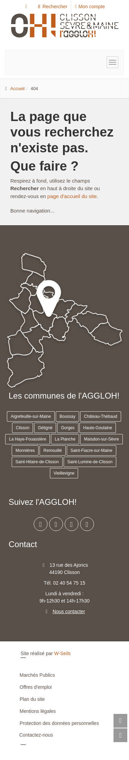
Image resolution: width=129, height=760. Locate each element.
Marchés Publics (37, 675)
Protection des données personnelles (59, 723)
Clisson (22, 427)
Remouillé (52, 450)
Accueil (17, 88)
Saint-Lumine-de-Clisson (89, 461)
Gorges (67, 427)
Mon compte (90, 6)
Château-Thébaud (100, 416)
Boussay (67, 416)
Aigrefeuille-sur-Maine (31, 416)
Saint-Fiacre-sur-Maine (91, 450)
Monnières (25, 450)
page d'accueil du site (72, 196)
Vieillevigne (64, 473)
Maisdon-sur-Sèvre (101, 439)
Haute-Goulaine (97, 427)
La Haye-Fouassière (27, 439)
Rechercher (52, 6)
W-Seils (62, 653)
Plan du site (32, 699)
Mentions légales (38, 711)
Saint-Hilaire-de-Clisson (37, 461)
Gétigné (45, 427)
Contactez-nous (36, 735)
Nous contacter (69, 611)
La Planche (65, 439)
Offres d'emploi (36, 687)
